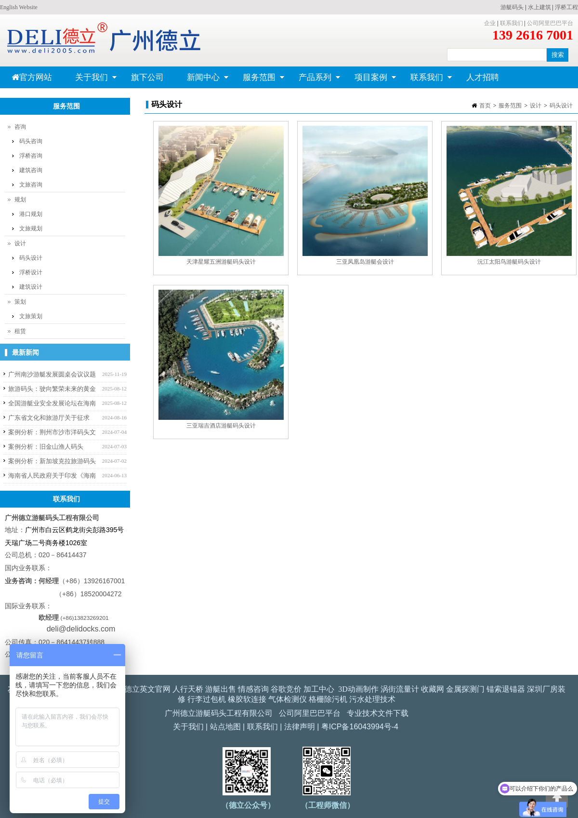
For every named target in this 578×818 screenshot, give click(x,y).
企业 (490, 23)
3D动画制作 (358, 689)
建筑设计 (30, 286)
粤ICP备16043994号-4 (359, 727)
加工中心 (318, 689)
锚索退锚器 (505, 689)
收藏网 (432, 689)
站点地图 (225, 727)
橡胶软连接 (247, 699)
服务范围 (258, 80)
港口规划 (30, 214)
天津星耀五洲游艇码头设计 (221, 261)
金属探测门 (465, 689)
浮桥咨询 (30, 155)
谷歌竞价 (286, 689)
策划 (20, 301)
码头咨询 (30, 141)
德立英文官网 (147, 689)
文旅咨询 (30, 184)
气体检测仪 (287, 699)
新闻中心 (202, 80)
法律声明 (299, 727)
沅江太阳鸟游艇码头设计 (509, 261)
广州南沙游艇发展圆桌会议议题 (52, 374)
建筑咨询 (30, 170)
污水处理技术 (372, 699)
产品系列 (314, 80)
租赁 (20, 331)
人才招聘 (482, 77)
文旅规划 (30, 228)
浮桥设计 (30, 272)
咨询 (20, 126)
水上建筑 (539, 7)
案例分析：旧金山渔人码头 (45, 446)
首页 (485, 105)
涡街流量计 (400, 689)
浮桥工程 (566, 7)
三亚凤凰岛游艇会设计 (365, 261)
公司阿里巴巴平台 (550, 23)
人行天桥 (187, 689)
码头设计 (561, 105)
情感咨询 (253, 689)
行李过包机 (206, 699)
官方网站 (32, 77)
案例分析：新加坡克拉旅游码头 (52, 461)
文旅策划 (30, 316)
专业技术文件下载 (377, 713)
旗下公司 (147, 77)
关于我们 (90, 80)
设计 (535, 105)
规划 (20, 199)
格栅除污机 (328, 699)
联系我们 (511, 23)
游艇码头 (512, 7)
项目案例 (369, 80)
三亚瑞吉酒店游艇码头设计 (221, 425)
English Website (19, 7)
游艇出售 (220, 689)
